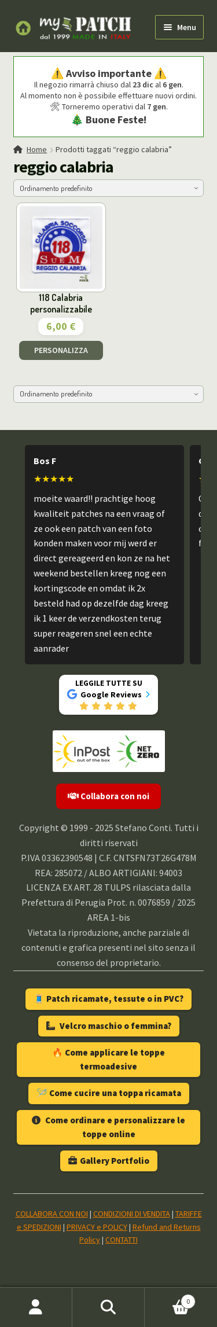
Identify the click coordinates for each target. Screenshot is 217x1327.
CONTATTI (121, 1239)
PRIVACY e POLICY (97, 1227)
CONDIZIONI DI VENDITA (131, 1213)
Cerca (108, 1307)
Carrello (170, 1299)
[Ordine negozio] (108, 188)
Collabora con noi (108, 796)
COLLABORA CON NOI (52, 1213)
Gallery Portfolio (108, 1160)
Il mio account (36, 1307)
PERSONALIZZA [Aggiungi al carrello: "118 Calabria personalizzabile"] (61, 350)
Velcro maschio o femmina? (108, 1025)
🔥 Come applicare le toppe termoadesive (108, 1059)
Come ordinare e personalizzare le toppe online (108, 1127)
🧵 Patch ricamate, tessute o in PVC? (108, 998)
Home (37, 149)
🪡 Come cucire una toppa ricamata (108, 1092)
